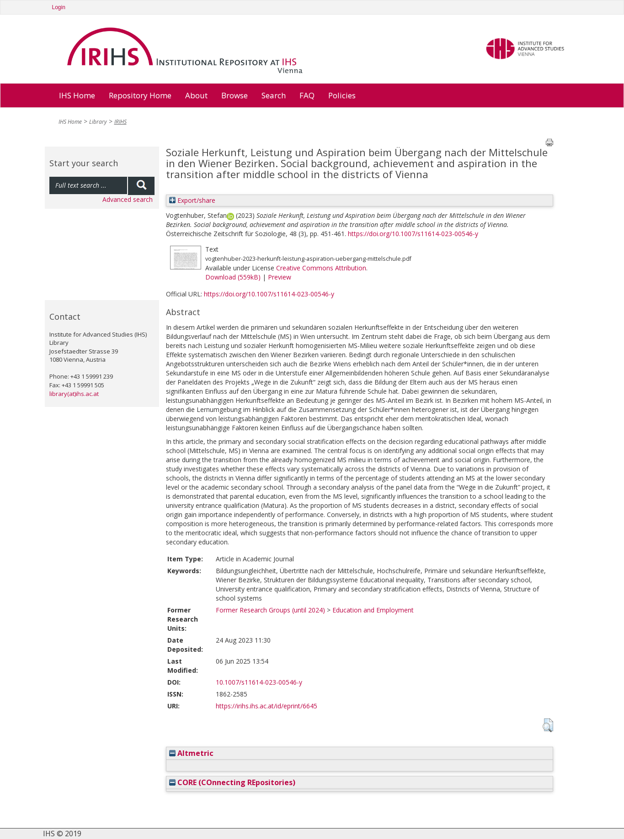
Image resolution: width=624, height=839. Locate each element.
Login (58, 7)
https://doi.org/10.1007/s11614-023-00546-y (413, 233)
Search (273, 95)
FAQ (307, 95)
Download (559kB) (233, 277)
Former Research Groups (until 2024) (270, 610)
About (196, 95)
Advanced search (127, 199)
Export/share (192, 200)
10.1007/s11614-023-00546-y (259, 682)
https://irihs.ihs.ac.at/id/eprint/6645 (266, 706)
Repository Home (140, 95)
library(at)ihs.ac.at (74, 394)
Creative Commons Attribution (321, 268)
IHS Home (77, 95)
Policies (342, 95)
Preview (279, 277)
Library (98, 122)
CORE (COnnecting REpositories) (232, 782)
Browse (234, 95)
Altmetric (191, 753)
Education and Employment (373, 610)
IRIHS (120, 122)
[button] (548, 725)
